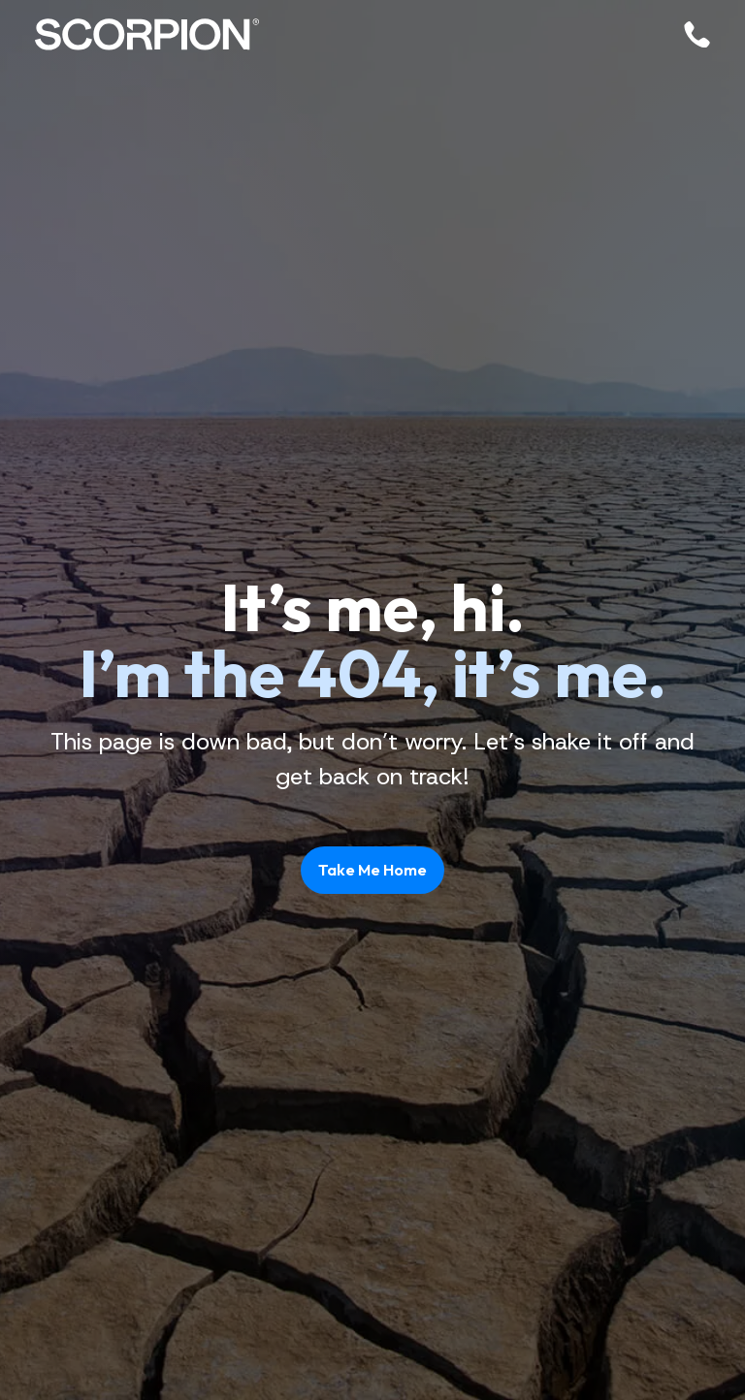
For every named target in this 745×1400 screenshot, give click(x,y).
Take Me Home (372, 869)
